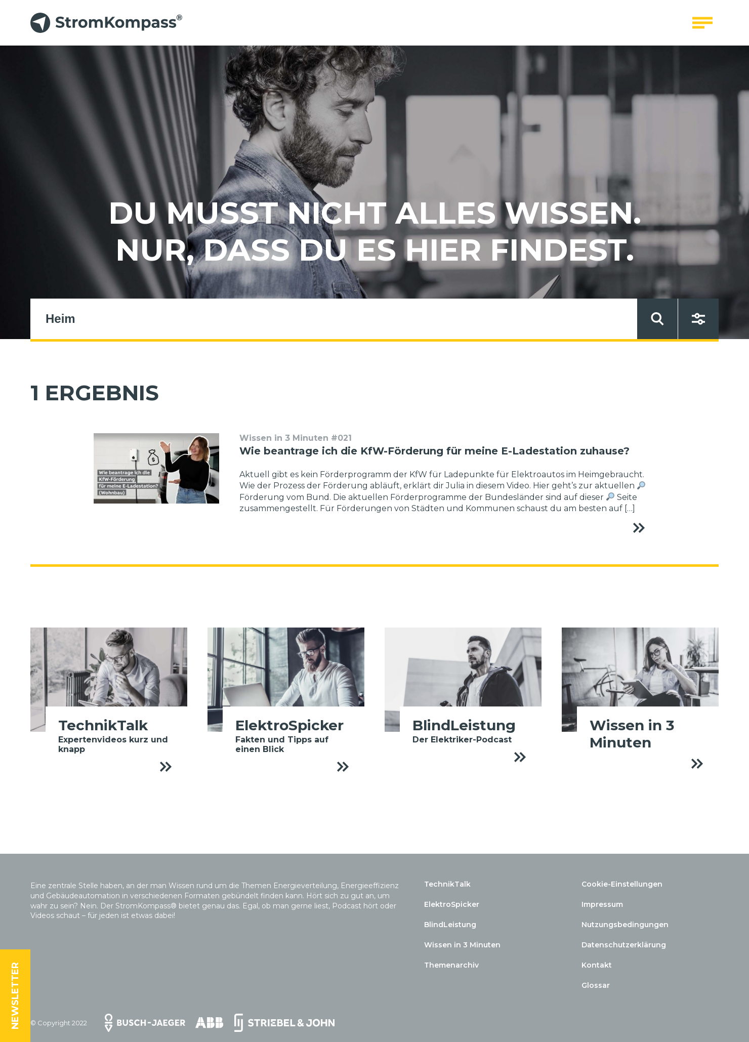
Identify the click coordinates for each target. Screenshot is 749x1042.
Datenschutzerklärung (623, 944)
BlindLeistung (450, 924)
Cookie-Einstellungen (621, 884)
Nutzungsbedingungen (625, 924)
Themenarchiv (451, 965)
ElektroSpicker (451, 904)
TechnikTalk (447, 884)
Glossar (595, 985)
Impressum (602, 904)
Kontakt (596, 965)
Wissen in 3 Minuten (462, 944)
